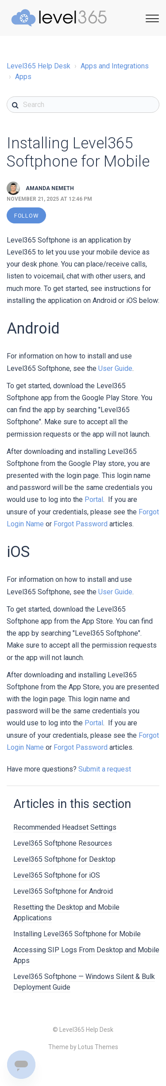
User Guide (115, 368)
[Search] (83, 104)
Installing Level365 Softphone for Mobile (77, 934)
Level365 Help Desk (38, 66)
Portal (94, 499)
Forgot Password (81, 524)
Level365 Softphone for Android (63, 891)
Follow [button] (26, 215)
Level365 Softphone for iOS (56, 875)
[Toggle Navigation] (151, 17)
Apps (23, 76)
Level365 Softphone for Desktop (64, 859)
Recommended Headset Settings (64, 827)
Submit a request (104, 769)
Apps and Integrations (115, 66)
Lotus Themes (98, 1046)
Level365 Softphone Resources (62, 843)
